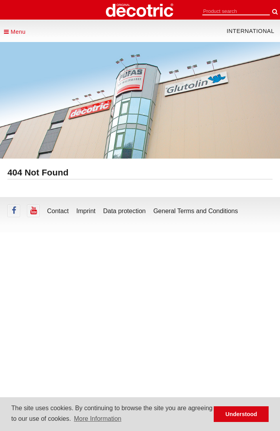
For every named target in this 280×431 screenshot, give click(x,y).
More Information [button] (98, 418)
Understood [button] (241, 414)
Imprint (86, 211)
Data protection (124, 211)
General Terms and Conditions (195, 211)
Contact (58, 211)
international (251, 31)
